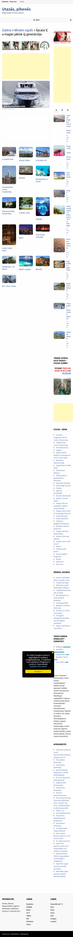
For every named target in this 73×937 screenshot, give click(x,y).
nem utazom (62, 662)
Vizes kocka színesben (40, 236)
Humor (28, 924)
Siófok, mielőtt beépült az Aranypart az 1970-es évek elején (68, 216)
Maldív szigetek (25, 269)
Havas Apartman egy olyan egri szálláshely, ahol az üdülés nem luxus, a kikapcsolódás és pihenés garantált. (62, 803)
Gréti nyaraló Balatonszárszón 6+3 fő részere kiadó (62, 835)
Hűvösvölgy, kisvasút (63, 486)
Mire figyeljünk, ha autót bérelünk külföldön (61, 597)
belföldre (63, 647)
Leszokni (53, 921)
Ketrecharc (29, 921)
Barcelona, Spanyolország (68, 243)
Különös (22, 178)
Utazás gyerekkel (62, 603)
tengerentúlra (62, 654)
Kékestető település (68, 335)
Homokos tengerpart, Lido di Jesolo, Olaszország (68, 124)
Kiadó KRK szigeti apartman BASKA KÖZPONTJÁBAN (61, 873)
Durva (52, 910)
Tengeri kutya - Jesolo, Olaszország (68, 152)
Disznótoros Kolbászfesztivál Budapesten (59, 818)
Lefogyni (53, 919)
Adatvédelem (15, 934)
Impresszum (6, 934)
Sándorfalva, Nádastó (68, 287)
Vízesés (58, 559)
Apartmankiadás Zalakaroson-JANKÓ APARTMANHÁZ (61, 772)
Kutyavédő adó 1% (56, 904)
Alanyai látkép (24, 160)
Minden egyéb (23, 30)
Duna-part (59, 564)
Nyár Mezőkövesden (63, 813)
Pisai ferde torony (68, 175)
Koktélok (29, 907)
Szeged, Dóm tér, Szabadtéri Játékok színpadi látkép (61, 505)
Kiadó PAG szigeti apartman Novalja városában (61, 866)
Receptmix (29, 904)
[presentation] (56, 110)
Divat (52, 907)
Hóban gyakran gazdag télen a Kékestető (68, 311)
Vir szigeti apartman (63, 841)
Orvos (52, 913)
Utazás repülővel (62, 518)
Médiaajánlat (24, 934)
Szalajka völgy (24, 213)
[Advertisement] (26, 66)
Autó (52, 916)
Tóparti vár (60, 562)
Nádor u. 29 (60, 810)
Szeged (58, 450)
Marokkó (39, 269)
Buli (27, 919)
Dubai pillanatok (62, 516)
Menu (36, 20)
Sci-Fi (28, 913)
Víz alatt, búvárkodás (63, 496)
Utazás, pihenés (16, 9)
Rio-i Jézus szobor (9, 286)
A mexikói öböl (7, 159)
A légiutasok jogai (62, 583)
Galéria (6, 30)
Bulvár (28, 910)
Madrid (58, 546)
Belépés (22, 1)
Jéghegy (39, 219)
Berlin (21, 238)
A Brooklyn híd (41, 160)
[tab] (56, 110)
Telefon (28, 916)
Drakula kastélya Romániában (8, 212)
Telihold (59, 488)
